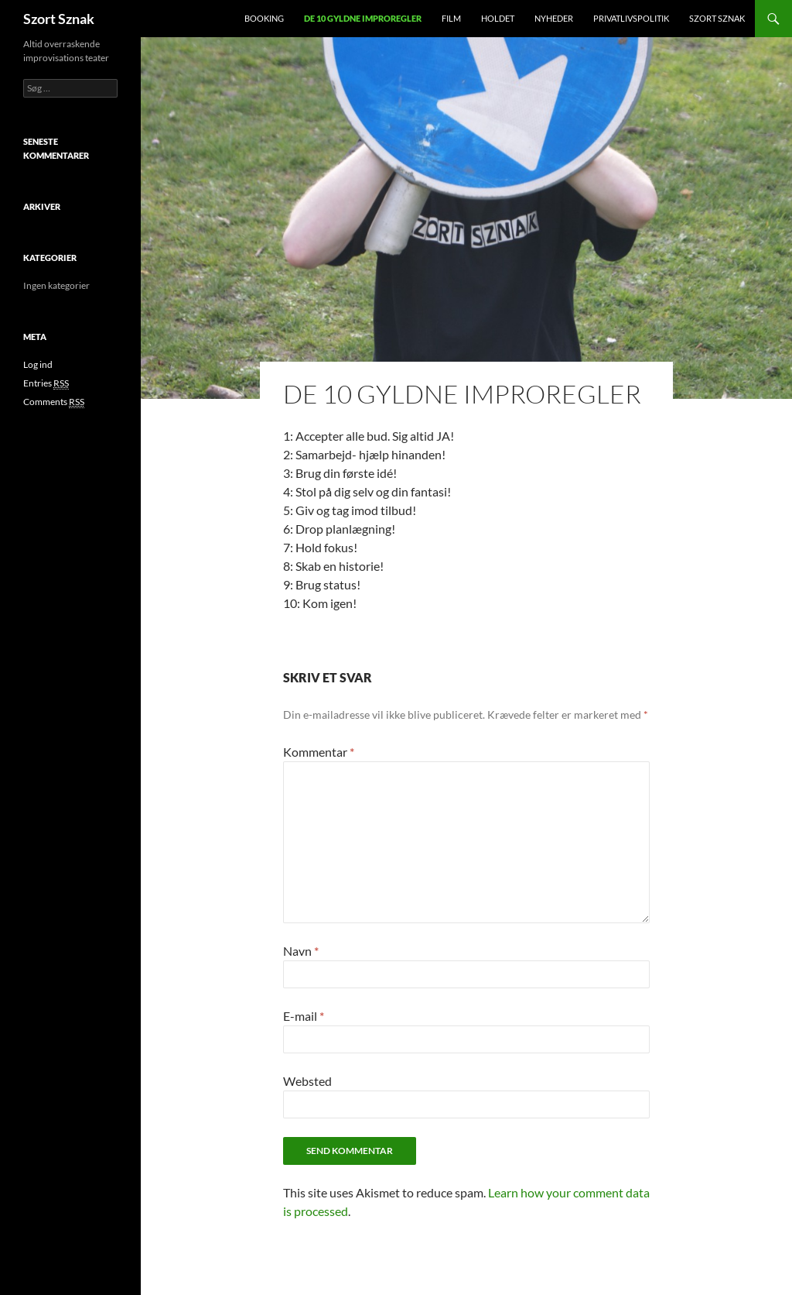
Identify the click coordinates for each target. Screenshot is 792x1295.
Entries (46, 383)
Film (451, 18)
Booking (264, 18)
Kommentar (318, 751)
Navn (301, 950)
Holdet (497, 18)
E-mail (303, 1015)
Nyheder (553, 18)
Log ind (38, 364)
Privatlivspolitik (631, 18)
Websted (307, 1080)
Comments (53, 402)
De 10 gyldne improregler (363, 18)
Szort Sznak (58, 18)
